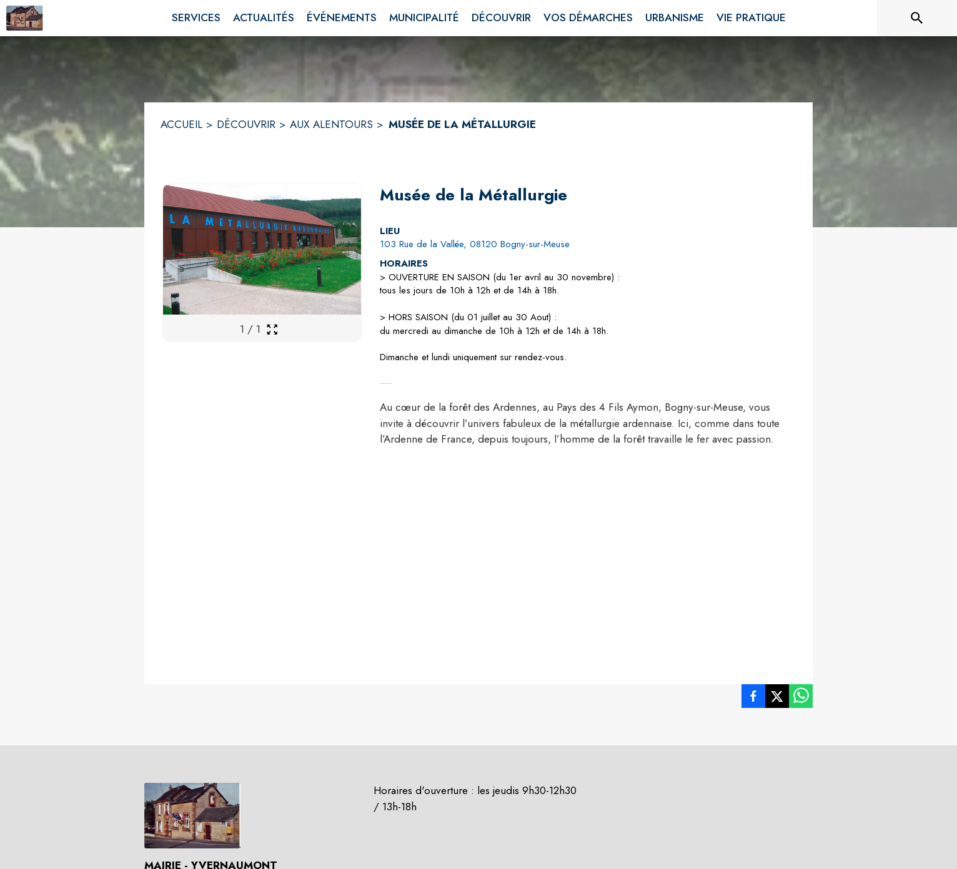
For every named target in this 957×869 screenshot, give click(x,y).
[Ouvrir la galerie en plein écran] (272, 329)
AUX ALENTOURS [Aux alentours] (331, 124)
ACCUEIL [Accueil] (181, 124)
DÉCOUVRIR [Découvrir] (246, 124)
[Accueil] (24, 18)
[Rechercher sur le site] (917, 18)
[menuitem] (196, 15)
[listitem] (753, 698)
